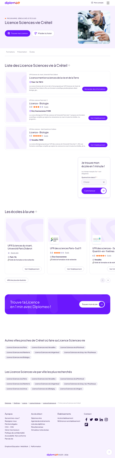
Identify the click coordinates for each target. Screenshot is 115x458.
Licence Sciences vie (49, 403)
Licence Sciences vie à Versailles (43, 347)
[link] (52, 455)
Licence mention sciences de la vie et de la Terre (54, 78)
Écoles (32, 53)
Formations (10, 53)
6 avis (46, 137)
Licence (24, 403)
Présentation (22, 53)
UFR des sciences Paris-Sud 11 (38, 101)
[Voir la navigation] (108, 3)
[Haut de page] (109, 452)
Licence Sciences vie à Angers (71, 389)
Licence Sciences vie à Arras (17, 389)
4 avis (46, 108)
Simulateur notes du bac (40, 430)
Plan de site (9, 439)
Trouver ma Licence (18, 34)
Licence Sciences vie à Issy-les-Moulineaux (80, 352)
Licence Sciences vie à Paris (17, 347)
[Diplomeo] (12, 3)
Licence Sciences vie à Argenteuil (47, 352)
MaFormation (36, 446)
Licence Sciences (35, 403)
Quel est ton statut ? (89, 178)
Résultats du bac (37, 427)
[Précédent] (102, 281)
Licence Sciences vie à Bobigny (18, 357)
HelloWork (24, 446)
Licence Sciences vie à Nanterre (18, 352)
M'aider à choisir (43, 34)
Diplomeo (8, 403)
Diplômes (17, 403)
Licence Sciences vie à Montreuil (72, 347)
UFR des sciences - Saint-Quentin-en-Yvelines (42, 130)
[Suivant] (108, 281)
